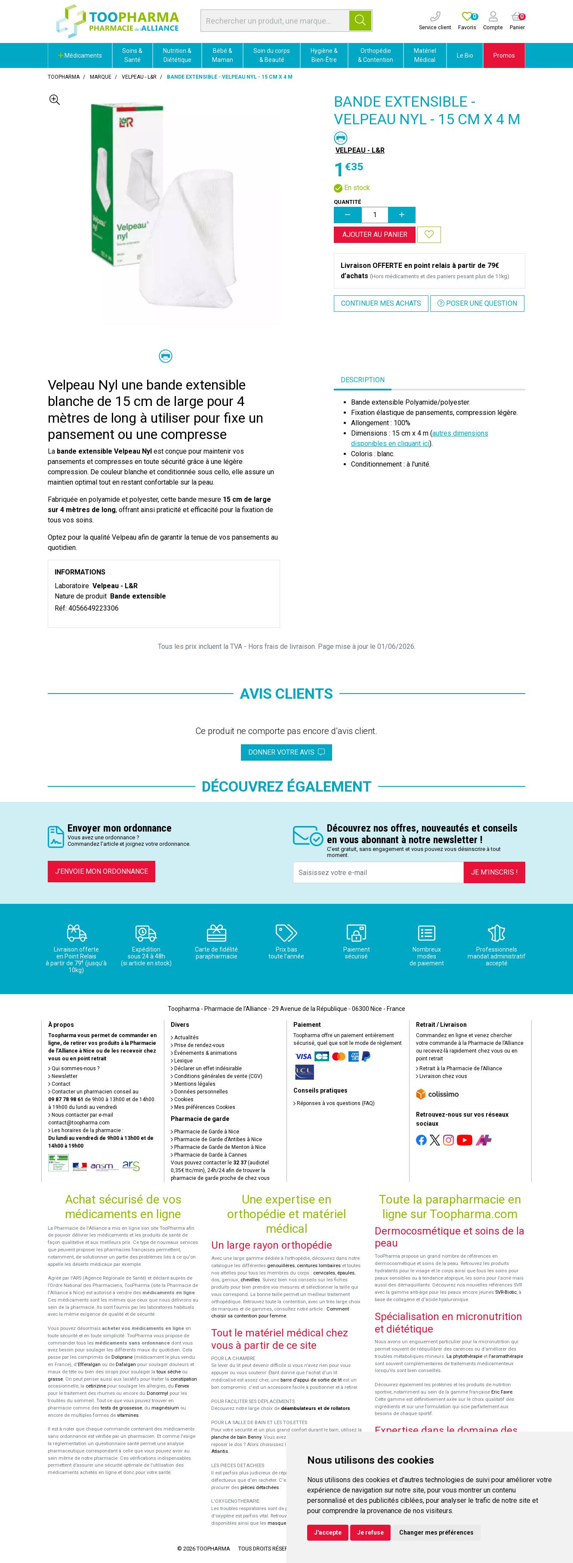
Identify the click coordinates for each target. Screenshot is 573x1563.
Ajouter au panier (374, 234)
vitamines (128, 1415)
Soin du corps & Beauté (271, 55)
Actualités (185, 1038)
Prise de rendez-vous (198, 1045)
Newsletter (62, 1076)
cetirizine (96, 1386)
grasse (55, 1379)
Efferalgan (89, 1364)
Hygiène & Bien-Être (324, 55)
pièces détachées (259, 1487)
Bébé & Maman (222, 55)
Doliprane (121, 1357)
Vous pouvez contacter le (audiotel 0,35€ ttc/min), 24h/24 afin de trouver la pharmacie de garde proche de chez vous (220, 1170)
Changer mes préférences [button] (436, 1532)
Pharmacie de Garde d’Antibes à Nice (216, 1139)
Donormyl (157, 1393)
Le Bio (465, 55)
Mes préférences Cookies (203, 1107)
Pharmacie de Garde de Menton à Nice (218, 1147)
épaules (345, 1273)
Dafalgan (126, 1364)
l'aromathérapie (506, 1356)
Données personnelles (199, 1092)
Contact (59, 1084)
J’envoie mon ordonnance (101, 871)
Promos (504, 55)
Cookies (182, 1099)
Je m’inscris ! (494, 872)
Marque (100, 77)
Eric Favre (501, 1392)
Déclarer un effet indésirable (206, 1069)
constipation (183, 1379)
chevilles (250, 1280)
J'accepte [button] (328, 1532)
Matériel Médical (425, 55)
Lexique (182, 1061)
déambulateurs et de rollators (315, 1408)
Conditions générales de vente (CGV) (216, 1076)
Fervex (182, 1386)
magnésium (165, 1408)
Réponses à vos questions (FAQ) (334, 1103)
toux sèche (169, 1372)
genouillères (281, 1265)
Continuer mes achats (381, 303)
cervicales (324, 1273)
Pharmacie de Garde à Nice (205, 1132)
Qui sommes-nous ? (73, 1069)
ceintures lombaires (319, 1265)
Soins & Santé (132, 55)
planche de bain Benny (236, 1437)
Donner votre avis (286, 752)
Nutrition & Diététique (177, 55)
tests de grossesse (121, 1408)
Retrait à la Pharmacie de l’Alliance (459, 1069)
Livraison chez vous (441, 1076)
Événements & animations (204, 1053)
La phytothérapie (464, 1356)
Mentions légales (193, 1084)
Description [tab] (363, 380)
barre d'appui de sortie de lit (311, 1380)
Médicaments (80, 55)
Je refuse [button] (370, 1532)
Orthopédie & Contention (375, 55)
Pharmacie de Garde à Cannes (209, 1155)
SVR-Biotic (506, 1292)
